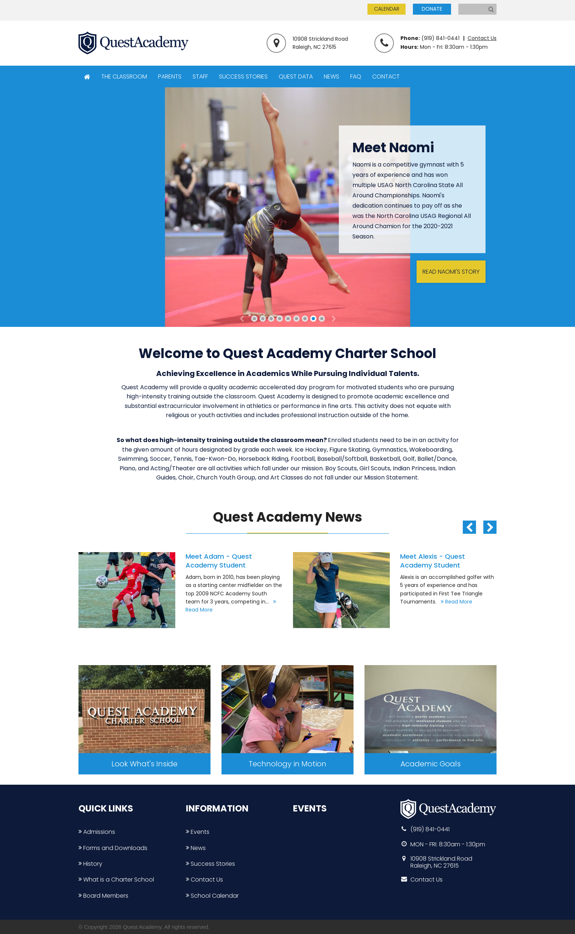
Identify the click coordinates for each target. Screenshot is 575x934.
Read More (455, 601)
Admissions (96, 832)
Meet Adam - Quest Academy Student (219, 561)
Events (197, 832)
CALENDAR (386, 8)
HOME (87, 76)
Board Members (103, 895)
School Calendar (212, 895)
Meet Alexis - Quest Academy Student (432, 561)
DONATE (432, 8)
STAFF (200, 76)
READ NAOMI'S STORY (451, 271)
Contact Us (482, 38)
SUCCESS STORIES (243, 76)
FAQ (355, 76)
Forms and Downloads (112, 848)
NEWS (331, 76)
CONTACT (386, 76)
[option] (180, 590)
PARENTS (170, 76)
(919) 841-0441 (440, 38)
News (196, 848)
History (90, 864)
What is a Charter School (116, 879)
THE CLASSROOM (124, 76)
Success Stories (210, 864)
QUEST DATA (296, 76)
